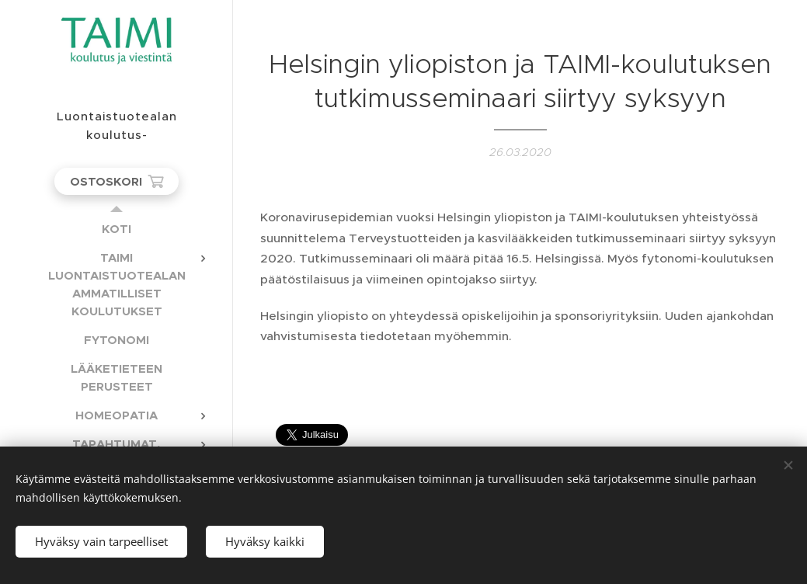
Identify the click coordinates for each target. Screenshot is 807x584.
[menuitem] (116, 229)
